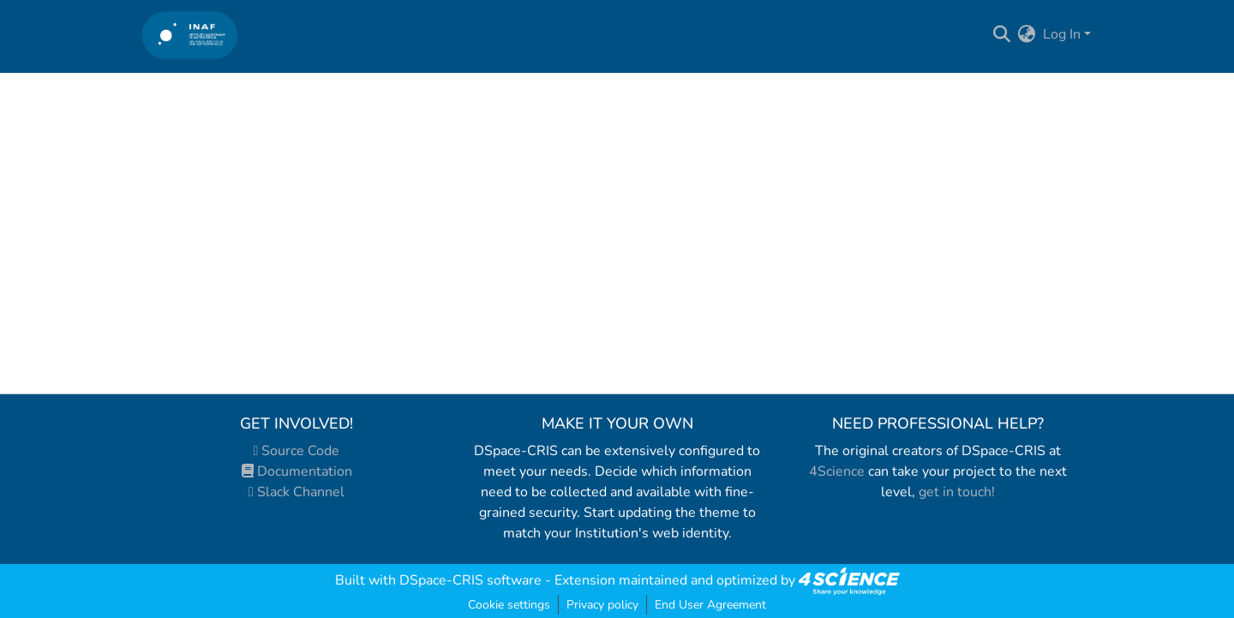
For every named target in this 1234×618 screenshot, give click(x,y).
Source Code (297, 450)
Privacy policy (602, 605)
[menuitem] (1027, 34)
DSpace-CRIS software (470, 580)
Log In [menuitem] (1062, 34)
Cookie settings (509, 605)
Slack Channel (296, 492)
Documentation (297, 471)
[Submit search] (1002, 34)
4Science (837, 471)
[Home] (189, 35)
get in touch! (957, 492)
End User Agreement (710, 605)
